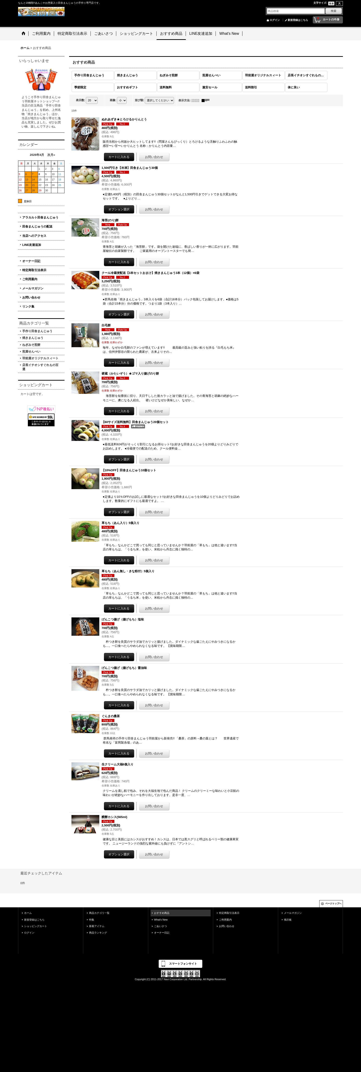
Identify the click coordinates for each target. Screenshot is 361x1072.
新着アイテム (96, 926)
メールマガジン (32, 288)
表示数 (80, 100)
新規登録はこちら (298, 20)
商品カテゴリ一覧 (99, 913)
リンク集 (28, 306)
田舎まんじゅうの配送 (37, 226)
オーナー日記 (31, 261)
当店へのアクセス (34, 236)
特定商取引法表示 (34, 270)
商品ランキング (98, 932)
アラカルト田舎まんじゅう (40, 217)
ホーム (28, 913)
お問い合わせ (31, 297)
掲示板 (288, 919)
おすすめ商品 (161, 913)
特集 (91, 919)
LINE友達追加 (31, 245)
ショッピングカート (35, 926)
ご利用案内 (29, 279)
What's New (161, 919)
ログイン (275, 20)
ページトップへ (333, 903)
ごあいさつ (160, 926)
